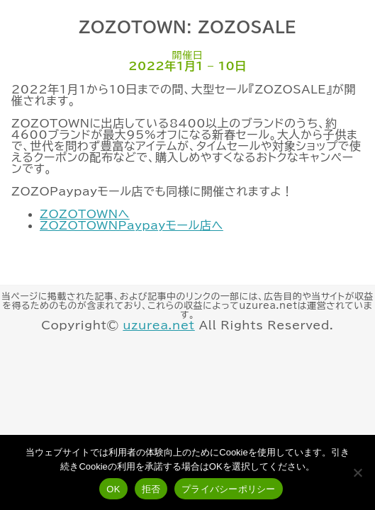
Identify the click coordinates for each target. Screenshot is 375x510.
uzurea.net (158, 325)
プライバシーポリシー (228, 489)
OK (113, 489)
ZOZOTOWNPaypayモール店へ (131, 225)
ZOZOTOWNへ (85, 214)
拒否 (151, 489)
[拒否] (357, 472)
